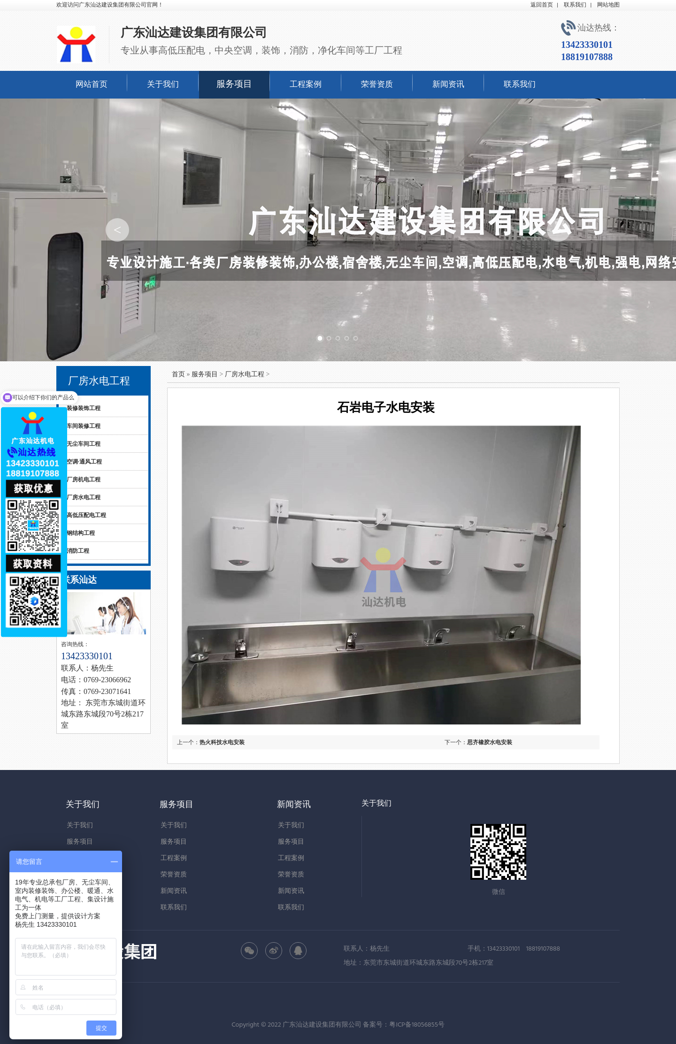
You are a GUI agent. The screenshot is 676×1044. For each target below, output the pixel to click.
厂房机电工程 (83, 479)
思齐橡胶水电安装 (489, 742)
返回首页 (541, 5)
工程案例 (306, 84)
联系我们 (575, 5)
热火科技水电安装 (222, 742)
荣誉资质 (377, 84)
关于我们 (163, 84)
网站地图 (608, 5)
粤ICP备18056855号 (416, 1025)
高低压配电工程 (86, 515)
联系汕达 (79, 580)
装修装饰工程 (83, 408)
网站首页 (92, 84)
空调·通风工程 (84, 461)
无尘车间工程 (83, 444)
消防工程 (78, 551)
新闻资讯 (448, 84)
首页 (178, 374)
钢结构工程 (81, 533)
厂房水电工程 (83, 497)
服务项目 (234, 84)
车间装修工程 (83, 426)
